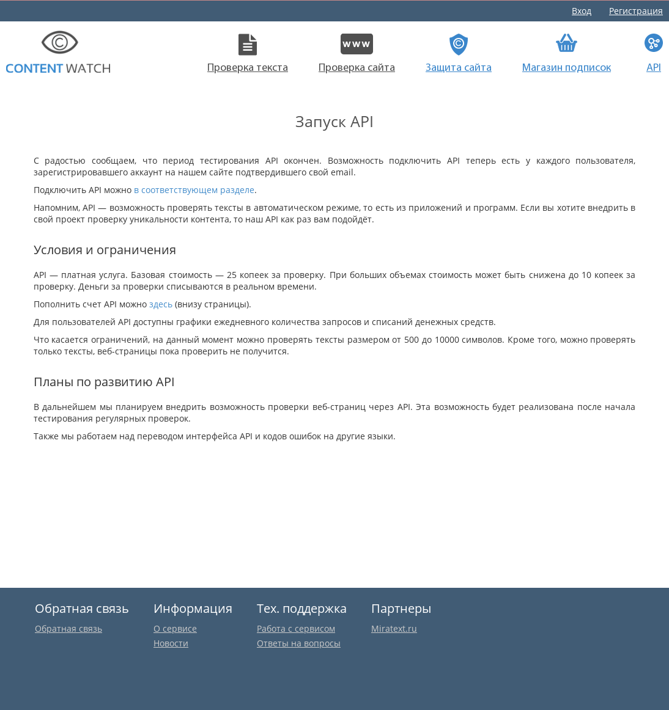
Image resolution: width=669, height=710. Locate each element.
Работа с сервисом (296, 628)
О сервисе (175, 628)
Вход (581, 10)
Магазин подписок (566, 54)
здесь (160, 304)
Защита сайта (459, 54)
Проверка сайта (357, 54)
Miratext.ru (394, 628)
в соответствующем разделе (194, 190)
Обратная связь (68, 628)
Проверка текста (247, 54)
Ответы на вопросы (299, 643)
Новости (170, 643)
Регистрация (636, 10)
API (654, 54)
